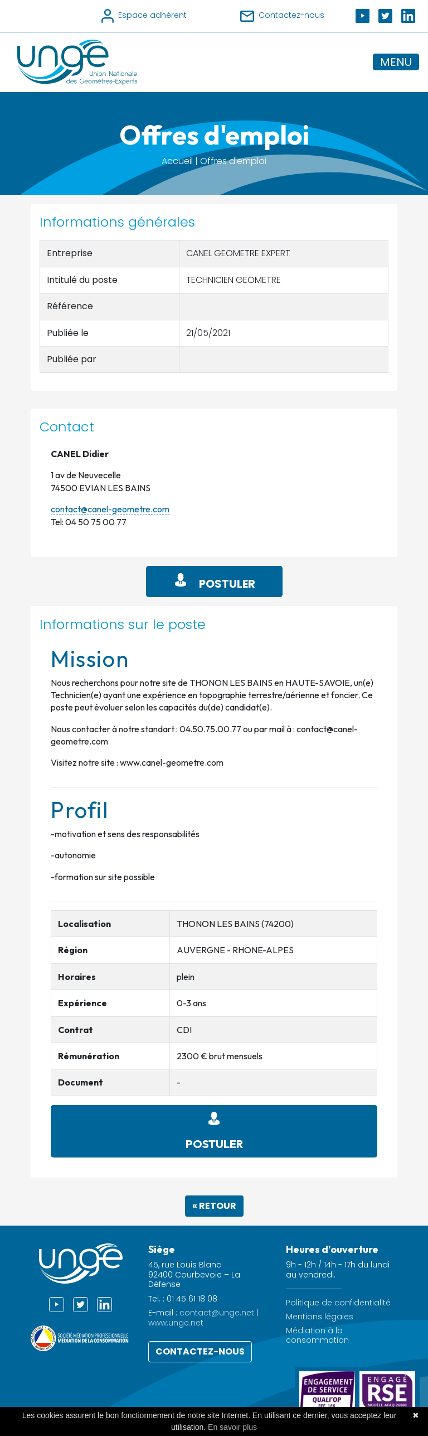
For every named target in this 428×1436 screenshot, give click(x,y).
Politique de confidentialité (338, 1303)
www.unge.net (175, 1322)
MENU (396, 62)
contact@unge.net (216, 1312)
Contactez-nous (200, 1351)
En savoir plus (232, 1427)
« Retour (214, 1205)
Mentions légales (319, 1317)
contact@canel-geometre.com (110, 509)
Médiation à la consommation (317, 1335)
